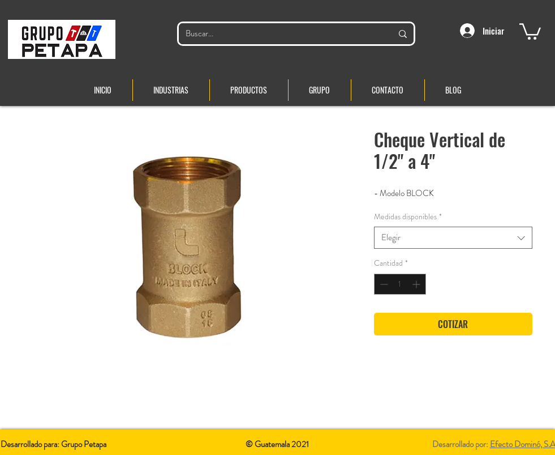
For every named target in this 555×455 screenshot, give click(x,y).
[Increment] (417, 284)
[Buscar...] (280, 33)
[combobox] (453, 238)
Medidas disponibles (408, 216)
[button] (530, 31)
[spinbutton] (400, 284)
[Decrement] (383, 284)
